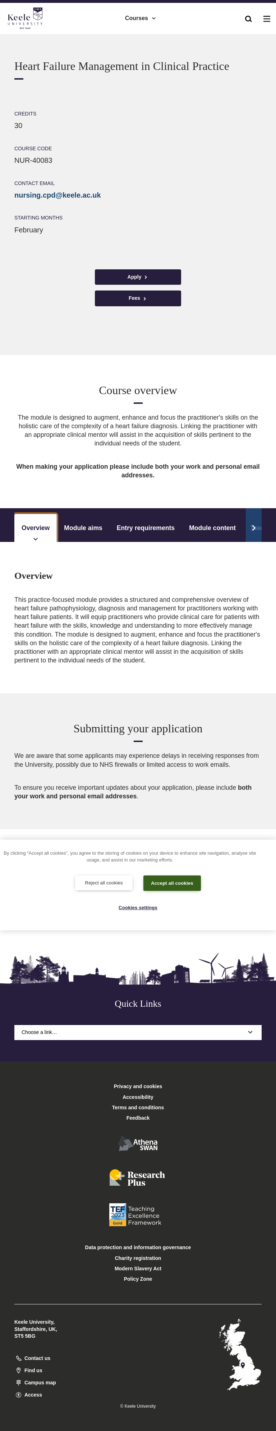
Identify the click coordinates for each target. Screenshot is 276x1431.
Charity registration (138, 1258)
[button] (248, 15)
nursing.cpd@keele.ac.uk (57, 195)
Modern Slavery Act (138, 1268)
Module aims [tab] (83, 528)
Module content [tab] (212, 528)
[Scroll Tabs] (254, 525)
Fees (138, 298)
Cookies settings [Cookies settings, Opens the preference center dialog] (138, 907)
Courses (141, 14)
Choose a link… (138, 1032)
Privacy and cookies (138, 1086)
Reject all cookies (104, 881)
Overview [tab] (36, 533)
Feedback (138, 1118)
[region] (138, 884)
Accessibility (26, 35)
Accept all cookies (172, 882)
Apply (138, 277)
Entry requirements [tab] (146, 528)
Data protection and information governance (138, 1247)
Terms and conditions (138, 1107)
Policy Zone (138, 1279)
